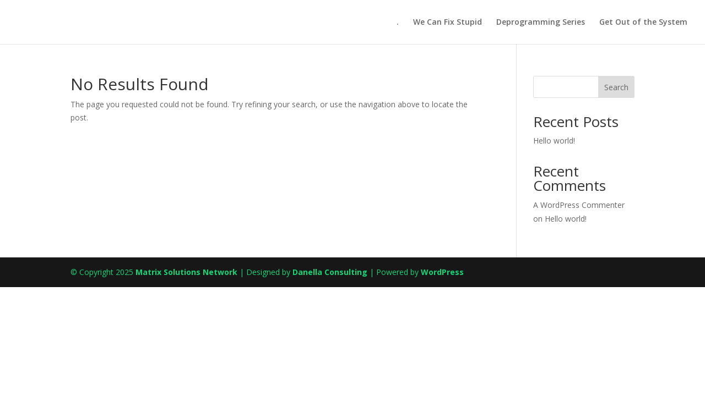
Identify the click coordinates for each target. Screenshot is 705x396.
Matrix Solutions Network (186, 272)
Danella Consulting (329, 272)
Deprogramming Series (540, 22)
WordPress (442, 272)
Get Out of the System (643, 22)
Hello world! (554, 140)
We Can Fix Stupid (447, 22)
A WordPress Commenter (579, 205)
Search (616, 87)
